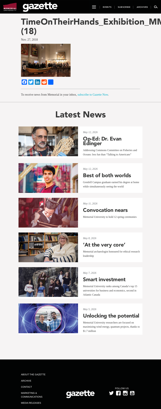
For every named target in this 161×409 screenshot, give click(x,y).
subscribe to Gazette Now (93, 94)
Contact (26, 387)
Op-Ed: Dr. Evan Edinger (102, 141)
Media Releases (31, 403)
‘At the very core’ (104, 244)
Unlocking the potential (111, 315)
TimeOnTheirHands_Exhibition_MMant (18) (80, 26)
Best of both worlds (107, 175)
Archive (26, 380)
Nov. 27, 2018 (29, 39)
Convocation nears (105, 210)
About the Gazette (33, 374)
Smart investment (104, 279)
